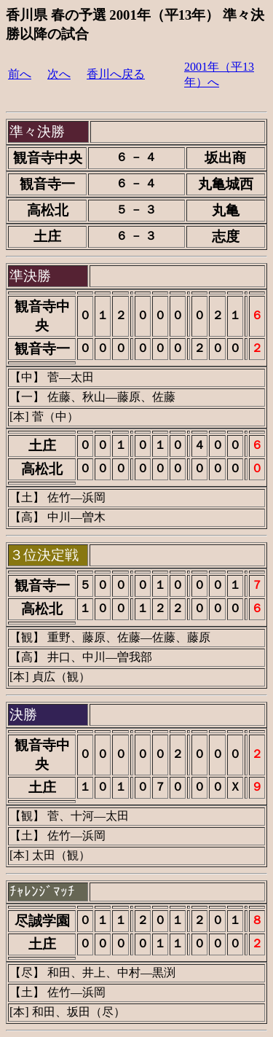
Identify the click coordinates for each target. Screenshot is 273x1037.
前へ (19, 74)
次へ (59, 74)
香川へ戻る (116, 74)
